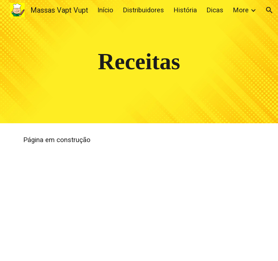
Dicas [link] (214, 10)
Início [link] (105, 10)
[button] (269, 10)
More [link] (241, 10)
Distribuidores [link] (143, 10)
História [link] (185, 10)
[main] (139, 61)
